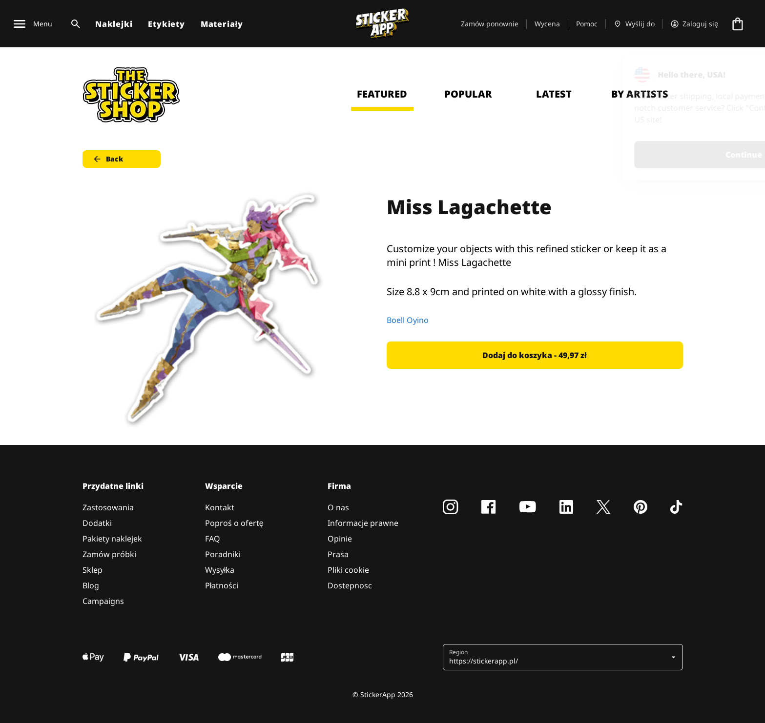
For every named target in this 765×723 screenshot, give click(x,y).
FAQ (212, 538)
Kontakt (219, 507)
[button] (559, 657)
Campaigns (103, 601)
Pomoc (587, 23)
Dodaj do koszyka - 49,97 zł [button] (534, 355)
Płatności (222, 585)
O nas (338, 507)
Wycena (547, 23)
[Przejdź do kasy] (737, 24)
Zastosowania (108, 507)
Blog (91, 585)
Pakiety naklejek (112, 538)
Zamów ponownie (489, 23)
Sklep (93, 569)
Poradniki (223, 554)
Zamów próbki (109, 554)
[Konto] (694, 24)
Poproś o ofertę (234, 523)
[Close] (735, 74)
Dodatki (97, 523)
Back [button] (107, 159)
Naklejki (113, 24)
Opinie (340, 538)
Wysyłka (220, 569)
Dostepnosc (350, 585)
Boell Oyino (408, 320)
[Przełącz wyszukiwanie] (74, 24)
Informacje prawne (363, 523)
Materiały (222, 24)
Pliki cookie (348, 569)
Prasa (338, 554)
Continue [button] (634, 154)
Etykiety (166, 24)
